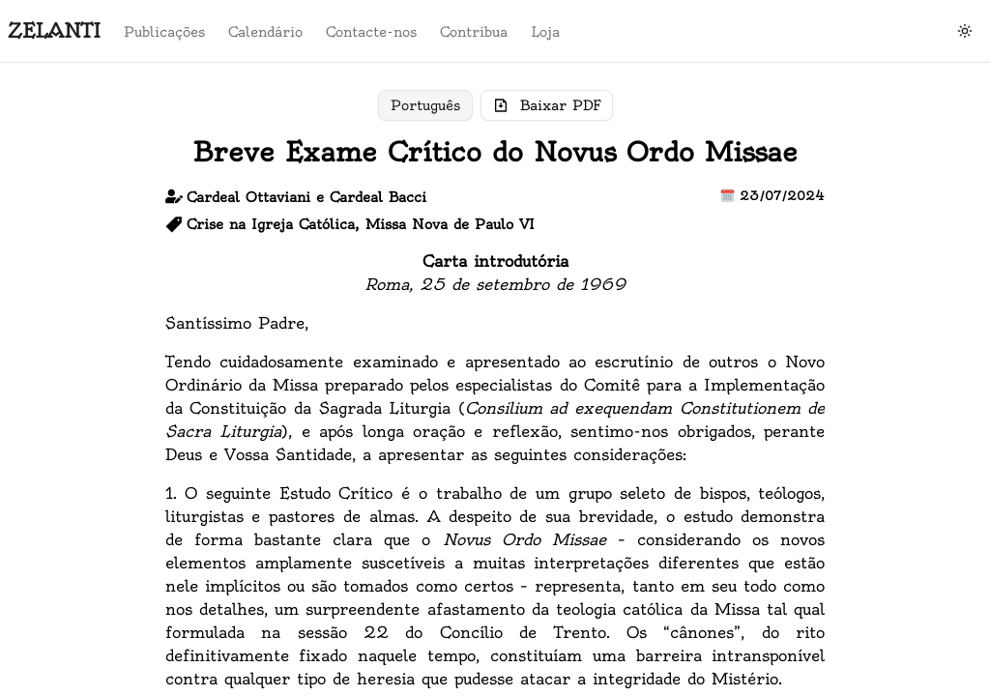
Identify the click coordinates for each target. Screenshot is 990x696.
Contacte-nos (899, 387)
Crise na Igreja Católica (271, 224)
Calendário (891, 360)
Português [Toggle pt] (425, 105)
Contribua (887, 414)
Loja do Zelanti (83, 333)
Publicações (894, 333)
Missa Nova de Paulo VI (450, 224)
